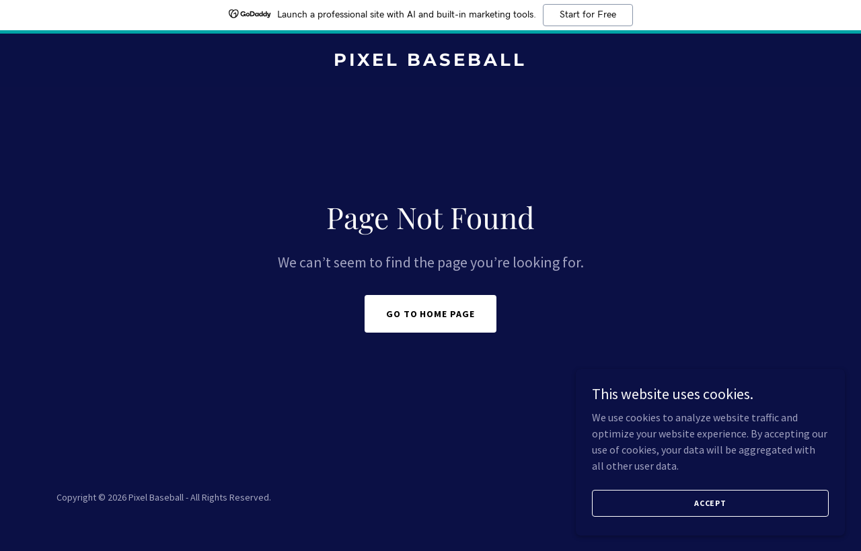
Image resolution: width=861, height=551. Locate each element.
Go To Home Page (431, 314)
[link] (431, 62)
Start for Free (588, 14)
